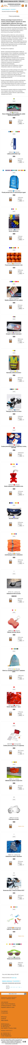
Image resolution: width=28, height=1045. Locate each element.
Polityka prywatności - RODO (8, 1005)
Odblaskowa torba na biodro (14, 593)
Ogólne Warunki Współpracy (8, 1004)
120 (15, 977)
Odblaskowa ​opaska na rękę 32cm (13, 780)
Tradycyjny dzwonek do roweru (13, 411)
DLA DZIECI (13, 9)
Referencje (4, 1017)
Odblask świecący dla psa (13, 632)
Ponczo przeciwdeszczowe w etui (13, 265)
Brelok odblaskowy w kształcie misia (13, 486)
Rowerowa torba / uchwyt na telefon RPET (13, 890)
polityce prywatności (12, 1043)
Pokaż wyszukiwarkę (14, 16)
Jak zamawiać (4, 1002)
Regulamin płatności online (7, 1007)
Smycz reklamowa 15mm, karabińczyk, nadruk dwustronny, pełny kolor (13, 114)
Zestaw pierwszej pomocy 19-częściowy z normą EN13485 (13, 447)
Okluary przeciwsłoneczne (13, 958)
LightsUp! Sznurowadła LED (14, 929)
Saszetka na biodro (14, 518)
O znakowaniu (4, 1013)
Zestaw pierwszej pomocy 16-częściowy (13, 745)
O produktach (4, 1011)
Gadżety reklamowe (6, 9)
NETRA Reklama (5, 1024)
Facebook (3, 1018)
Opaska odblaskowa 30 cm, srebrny (14, 300)
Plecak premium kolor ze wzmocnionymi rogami (14, 192)
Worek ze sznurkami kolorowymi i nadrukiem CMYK (13, 671)
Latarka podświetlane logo (13, 153)
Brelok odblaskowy (13, 231)
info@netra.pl (8, 1036)
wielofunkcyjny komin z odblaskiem (14, 555)
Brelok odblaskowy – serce (14, 707)
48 (12, 977)
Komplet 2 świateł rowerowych (13, 334)
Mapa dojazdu (4, 1020)
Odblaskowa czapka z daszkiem (14, 856)
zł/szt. (20, 120)
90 (13, 977)
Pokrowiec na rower (14, 819)
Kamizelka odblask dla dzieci (13, 372)
